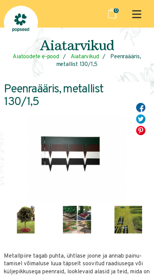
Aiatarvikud (85, 57)
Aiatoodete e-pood (36, 57)
